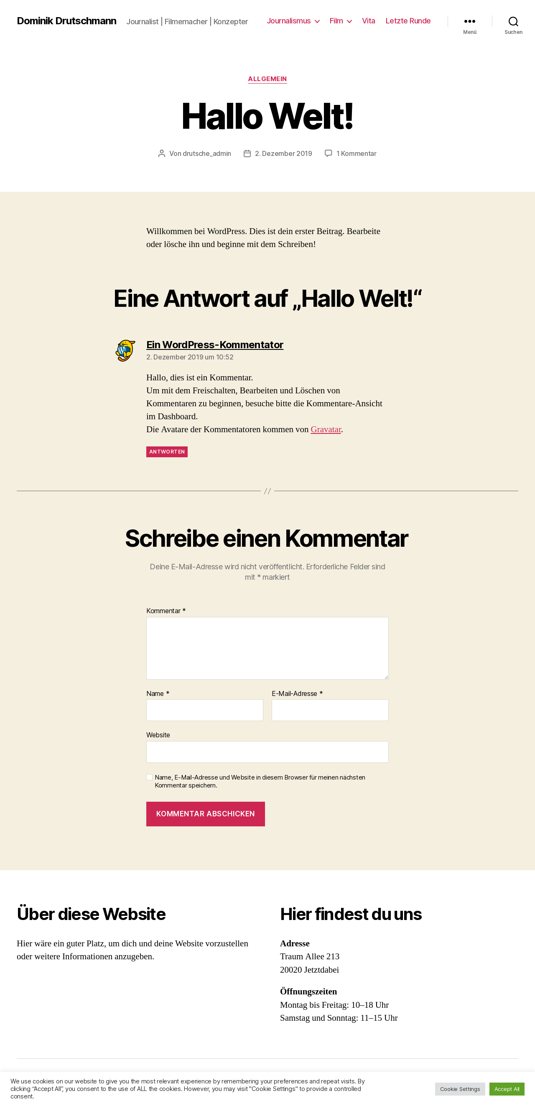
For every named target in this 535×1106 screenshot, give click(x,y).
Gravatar (326, 429)
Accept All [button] (507, 1089)
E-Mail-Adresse (297, 694)
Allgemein (267, 79)
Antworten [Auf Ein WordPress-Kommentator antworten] (167, 452)
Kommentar (166, 611)
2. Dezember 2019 (283, 153)
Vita (368, 20)
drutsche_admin (207, 153)
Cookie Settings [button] (460, 1089)
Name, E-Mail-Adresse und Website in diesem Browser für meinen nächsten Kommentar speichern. (260, 781)
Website (158, 735)
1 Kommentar (356, 153)
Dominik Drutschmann (66, 21)
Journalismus (289, 20)
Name (157, 694)
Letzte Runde (408, 20)
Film (336, 20)
